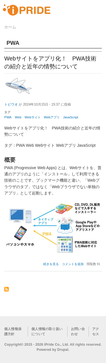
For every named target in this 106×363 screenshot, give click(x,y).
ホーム (10, 27)
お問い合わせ (78, 331)
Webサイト (32, 117)
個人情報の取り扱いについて (46, 331)
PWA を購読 (6, 289)
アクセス (95, 331)
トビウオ (11, 104)
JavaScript (70, 117)
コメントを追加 (73, 264)
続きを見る (51, 264)
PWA (8, 117)
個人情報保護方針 (12, 331)
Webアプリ (52, 117)
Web (18, 117)
